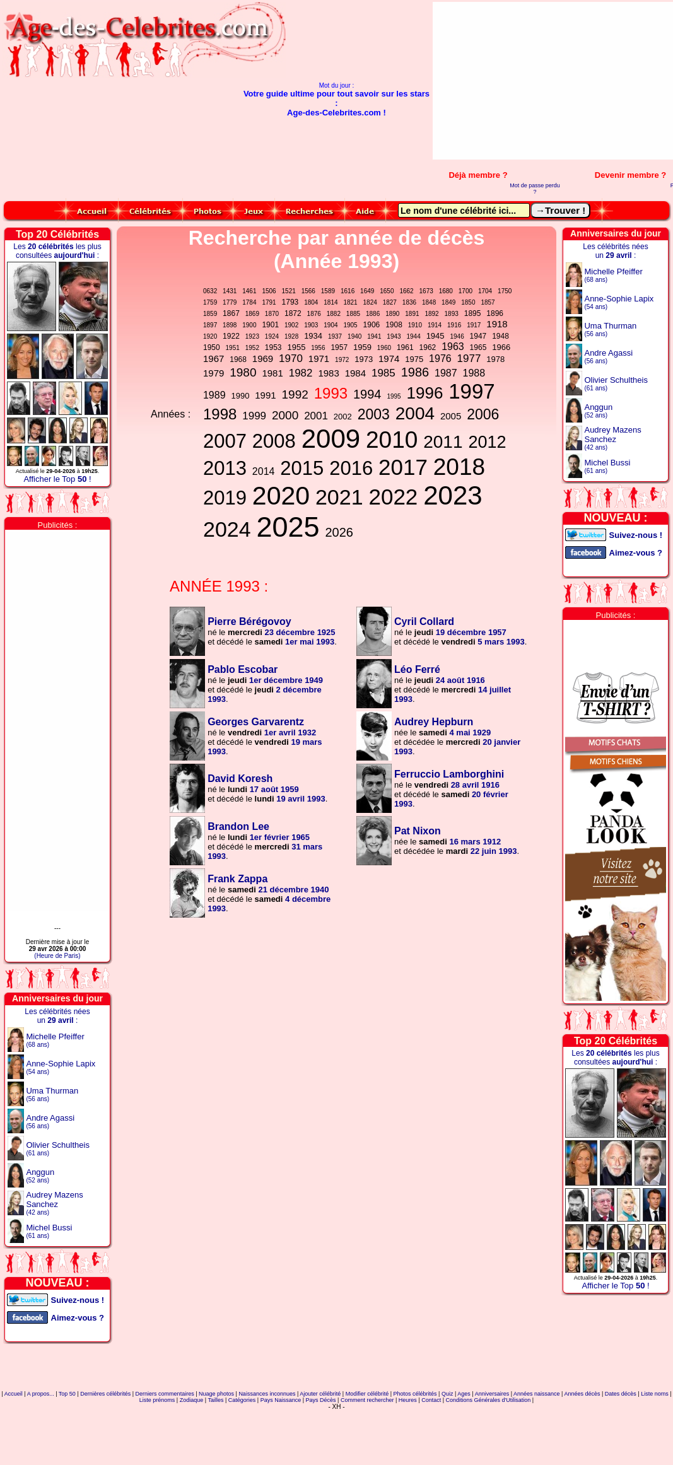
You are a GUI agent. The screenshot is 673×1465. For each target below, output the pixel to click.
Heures (408, 1400)
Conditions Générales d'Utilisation (488, 1400)
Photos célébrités (415, 1394)
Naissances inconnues (266, 1394)
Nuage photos (216, 1394)
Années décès (582, 1394)
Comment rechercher (367, 1400)
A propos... (40, 1394)
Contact (431, 1400)
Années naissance (536, 1394)
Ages (464, 1394)
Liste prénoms (157, 1400)
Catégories (242, 1400)
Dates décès (620, 1394)
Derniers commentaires (165, 1394)
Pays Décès (321, 1400)
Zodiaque (192, 1400)
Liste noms (655, 1394)
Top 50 (67, 1394)
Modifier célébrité (367, 1394)
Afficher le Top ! (57, 479)
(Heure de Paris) (57, 955)
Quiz (448, 1394)
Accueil (13, 1394)
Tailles (215, 1400)
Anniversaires (492, 1394)
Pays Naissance (280, 1400)
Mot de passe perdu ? (535, 188)
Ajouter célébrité (320, 1394)
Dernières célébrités (105, 1394)
